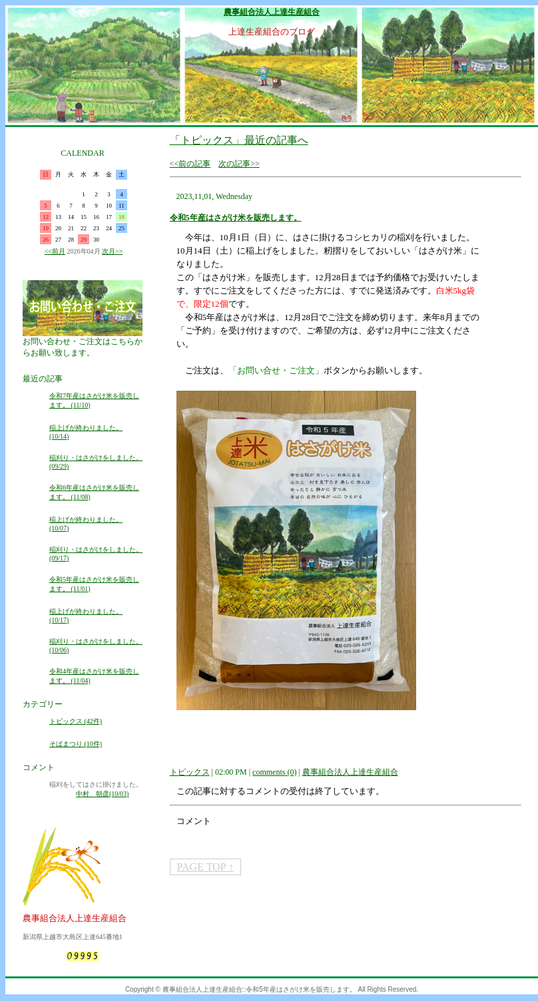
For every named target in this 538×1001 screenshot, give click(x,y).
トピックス (190, 772)
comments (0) (274, 772)
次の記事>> (239, 163)
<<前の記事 (190, 163)
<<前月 (55, 251)
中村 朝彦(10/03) (102, 793)
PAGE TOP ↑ (205, 867)
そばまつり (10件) (75, 743)
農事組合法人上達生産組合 (272, 12)
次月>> (112, 251)
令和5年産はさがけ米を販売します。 (236, 217)
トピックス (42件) (75, 721)
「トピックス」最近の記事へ (239, 140)
